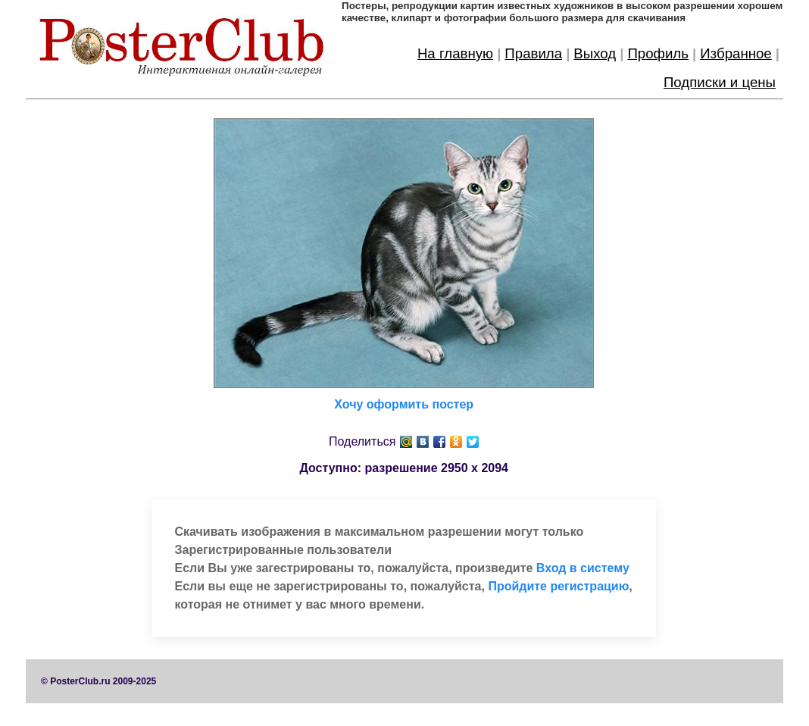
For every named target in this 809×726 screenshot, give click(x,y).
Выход (594, 53)
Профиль (658, 53)
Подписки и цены (720, 82)
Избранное (736, 53)
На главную (455, 53)
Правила (533, 53)
